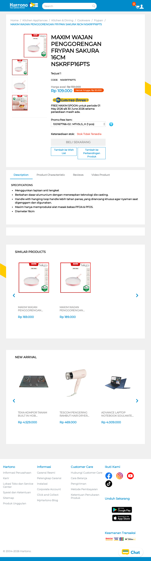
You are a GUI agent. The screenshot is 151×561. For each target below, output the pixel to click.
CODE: (63, 80)
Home (14, 20)
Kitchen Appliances (34, 20)
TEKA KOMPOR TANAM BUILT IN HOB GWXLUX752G (32, 414)
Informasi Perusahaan (17, 472)
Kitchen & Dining (62, 20)
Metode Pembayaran (84, 489)
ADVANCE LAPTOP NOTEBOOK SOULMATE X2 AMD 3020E (116, 414)
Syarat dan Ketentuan (17, 492)
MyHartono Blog (47, 500)
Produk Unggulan (14, 503)
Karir (6, 478)
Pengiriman (78, 483)
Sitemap (8, 497)
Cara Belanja (79, 478)
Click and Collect (47, 494)
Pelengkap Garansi (49, 478)
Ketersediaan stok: (76, 134)
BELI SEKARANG (78, 142)
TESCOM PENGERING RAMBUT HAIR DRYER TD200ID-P (73, 414)
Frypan (98, 20)
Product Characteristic (51, 174)
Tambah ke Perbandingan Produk (91, 153)
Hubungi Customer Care (86, 472)
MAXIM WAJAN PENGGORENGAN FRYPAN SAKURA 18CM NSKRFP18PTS (32, 309)
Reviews (78, 174)
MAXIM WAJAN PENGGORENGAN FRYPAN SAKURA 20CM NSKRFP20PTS (74, 309)
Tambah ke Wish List (64, 151)
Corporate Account (49, 489)
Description (21, 174)
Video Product (100, 174)
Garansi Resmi (46, 472)
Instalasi (42, 483)
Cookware (83, 20)
